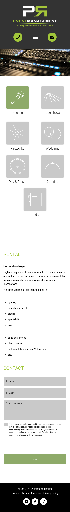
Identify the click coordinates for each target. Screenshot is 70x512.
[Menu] (35, 37)
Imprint (16, 493)
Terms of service (31, 493)
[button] (6, 62)
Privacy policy (50, 493)
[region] (35, 62)
